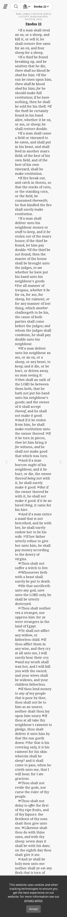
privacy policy (33, 900)
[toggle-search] (16, 6)
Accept (33, 909)
